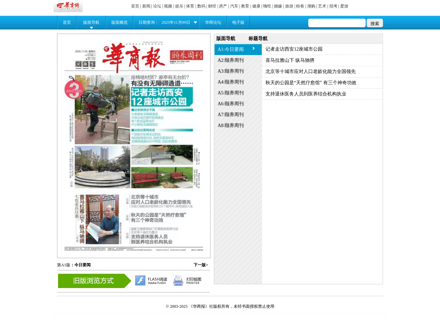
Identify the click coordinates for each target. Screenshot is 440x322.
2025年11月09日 (176, 22)
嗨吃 (267, 6)
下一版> (201, 265)
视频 (168, 6)
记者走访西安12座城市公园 (294, 49)
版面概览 (119, 22)
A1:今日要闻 (231, 49)
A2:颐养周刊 (231, 60)
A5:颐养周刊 (231, 92)
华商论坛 (213, 22)
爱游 (344, 6)
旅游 (289, 6)
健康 (256, 6)
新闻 (146, 6)
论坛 (157, 6)
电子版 (238, 22)
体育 (190, 6)
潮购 (311, 6)
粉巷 (300, 6)
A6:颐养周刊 (231, 103)
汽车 (234, 6)
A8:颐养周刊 (231, 125)
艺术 (322, 6)
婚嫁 (278, 6)
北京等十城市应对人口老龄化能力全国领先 (310, 71)
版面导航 (91, 22)
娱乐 (179, 6)
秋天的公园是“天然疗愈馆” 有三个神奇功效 (310, 82)
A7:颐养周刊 (231, 114)
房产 (223, 6)
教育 (245, 6)
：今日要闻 (80, 265)
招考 (333, 6)
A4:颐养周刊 (231, 82)
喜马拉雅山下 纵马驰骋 (289, 60)
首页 (135, 6)
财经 (212, 6)
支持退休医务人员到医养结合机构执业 (305, 93)
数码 (201, 6)
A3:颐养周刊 (231, 71)
